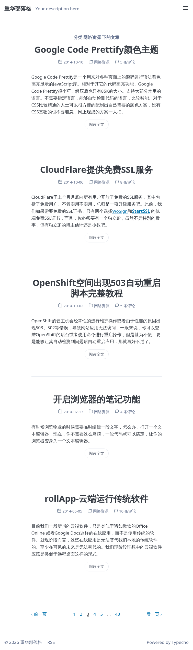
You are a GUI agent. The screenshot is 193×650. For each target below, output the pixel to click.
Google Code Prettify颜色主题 (97, 49)
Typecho (180, 642)
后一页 (152, 614)
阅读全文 (96, 124)
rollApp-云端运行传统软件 (96, 498)
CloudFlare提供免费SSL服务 (96, 169)
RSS (51, 642)
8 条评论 (127, 182)
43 (117, 614)
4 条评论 (127, 411)
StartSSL (141, 211)
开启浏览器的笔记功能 (96, 399)
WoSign (120, 211)
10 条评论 (127, 511)
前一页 (40, 614)
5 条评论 (127, 62)
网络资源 (101, 62)
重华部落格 (17, 8)
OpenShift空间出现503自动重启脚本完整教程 (96, 288)
